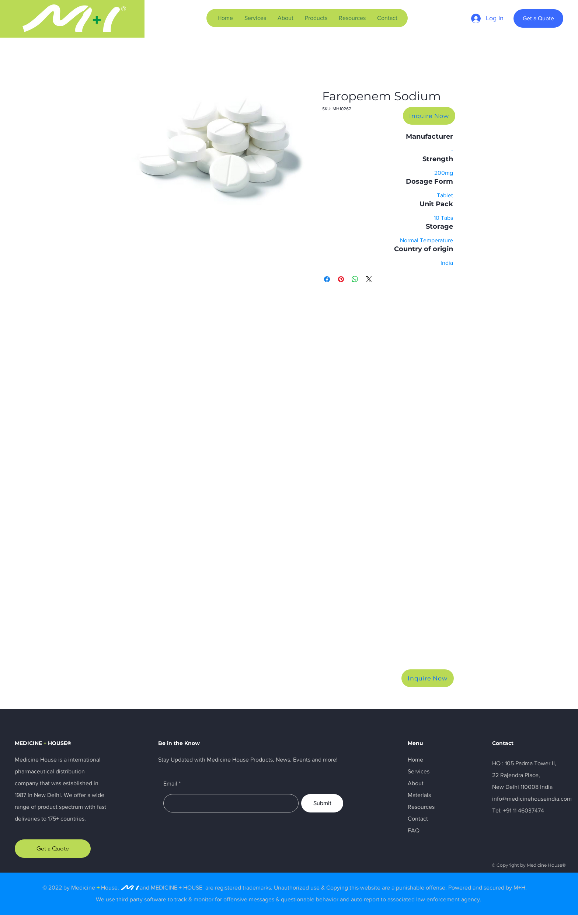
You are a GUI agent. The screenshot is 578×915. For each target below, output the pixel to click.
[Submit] (322, 803)
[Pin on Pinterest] (341, 279)
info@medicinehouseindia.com (532, 799)
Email (170, 784)
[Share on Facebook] (327, 279)
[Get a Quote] (538, 18)
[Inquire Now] (429, 116)
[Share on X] (369, 279)
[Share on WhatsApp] (355, 279)
